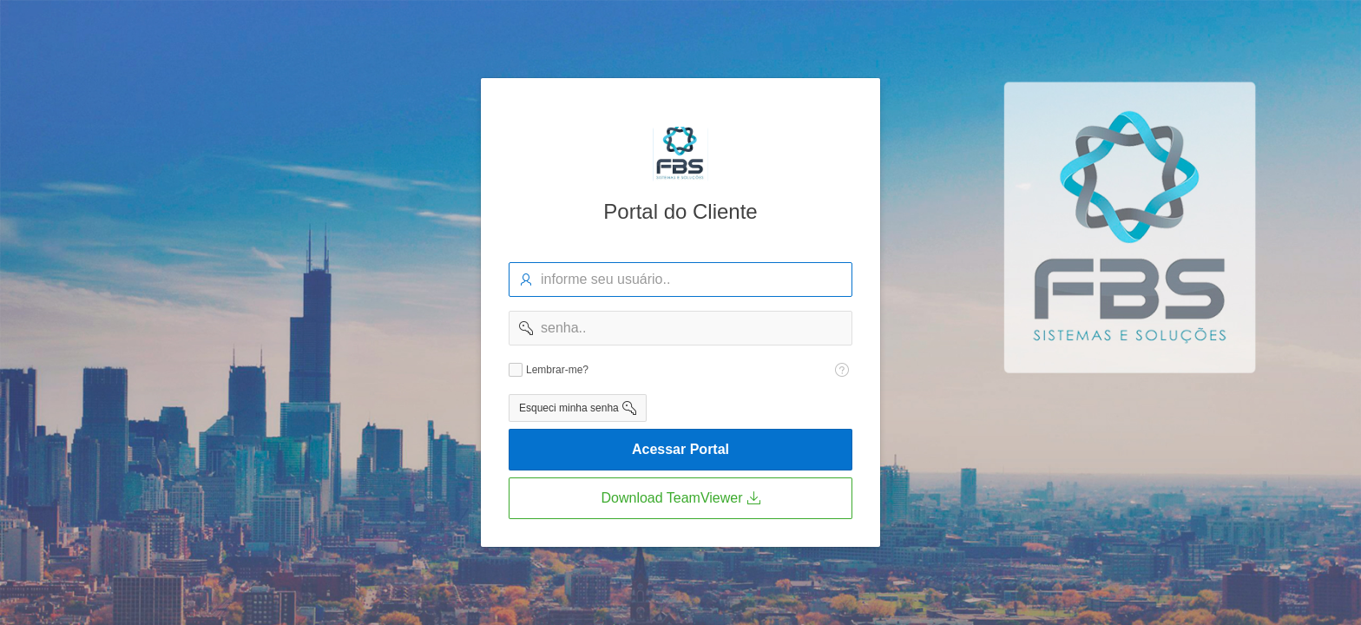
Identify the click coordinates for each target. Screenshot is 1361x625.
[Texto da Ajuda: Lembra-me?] (842, 369)
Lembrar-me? (557, 370)
